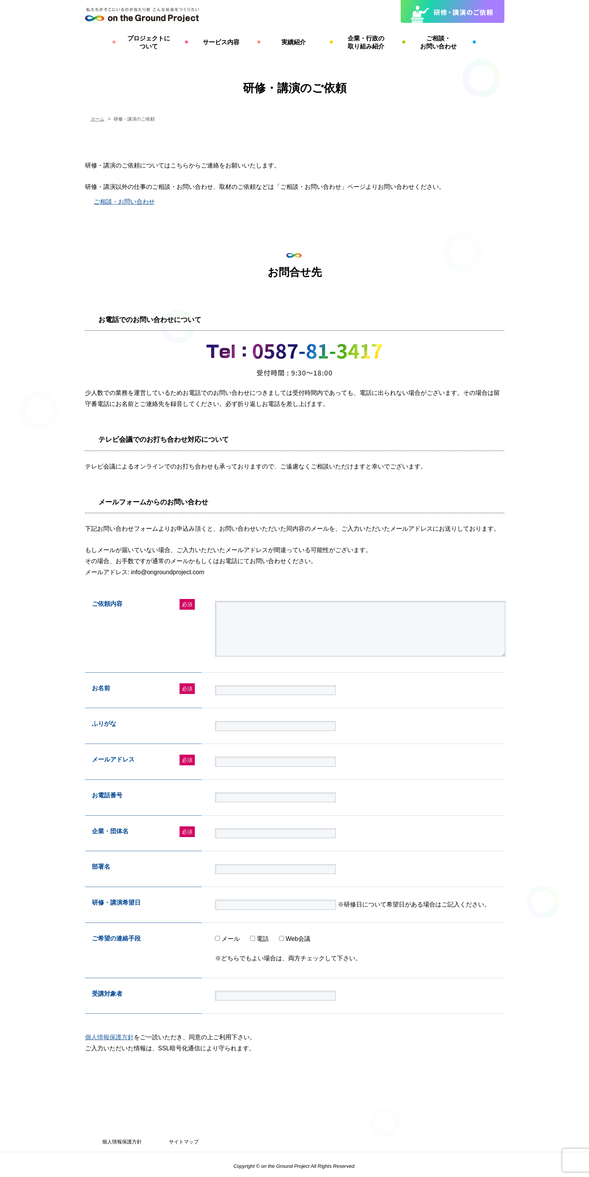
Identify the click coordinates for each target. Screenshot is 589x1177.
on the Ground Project (286, 1166)
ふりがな (104, 723)
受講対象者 (107, 993)
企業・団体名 (110, 831)
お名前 (101, 688)
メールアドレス (113, 759)
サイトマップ (184, 1142)
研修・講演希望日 (116, 902)
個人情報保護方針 (109, 1037)
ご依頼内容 (107, 604)
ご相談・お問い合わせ (124, 201)
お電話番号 (107, 795)
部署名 (101, 866)
